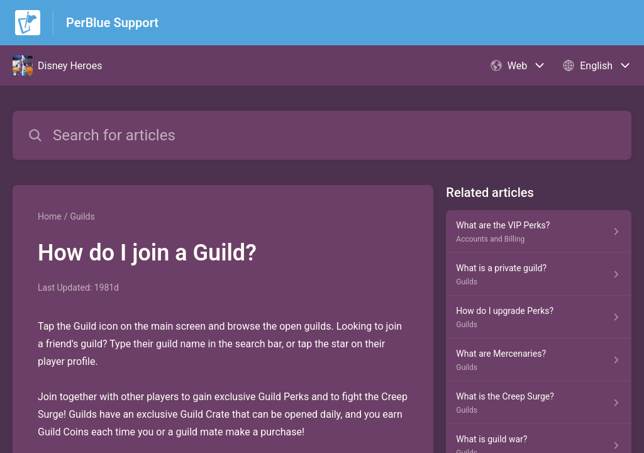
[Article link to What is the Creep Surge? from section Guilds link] (538, 402)
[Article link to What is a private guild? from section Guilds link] (538, 274)
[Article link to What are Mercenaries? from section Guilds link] (538, 359)
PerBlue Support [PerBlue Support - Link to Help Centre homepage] (112, 22)
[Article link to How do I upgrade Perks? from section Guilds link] (538, 317)
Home (50, 216)
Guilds (82, 216)
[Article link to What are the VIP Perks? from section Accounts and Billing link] (538, 231)
